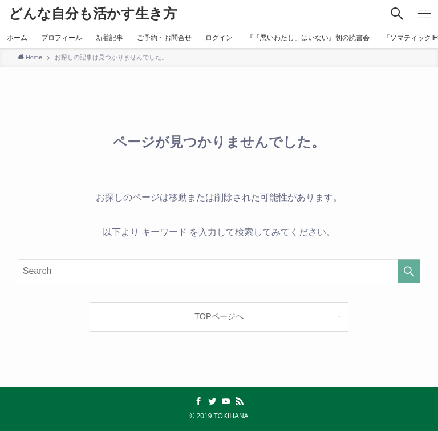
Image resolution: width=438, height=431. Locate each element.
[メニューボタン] (424, 13)
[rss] (239, 401)
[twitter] (212, 401)
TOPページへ (218, 316)
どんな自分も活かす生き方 (93, 14)
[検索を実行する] (409, 271)
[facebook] (198, 401)
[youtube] (226, 401)
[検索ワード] (219, 271)
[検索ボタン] (397, 13)
